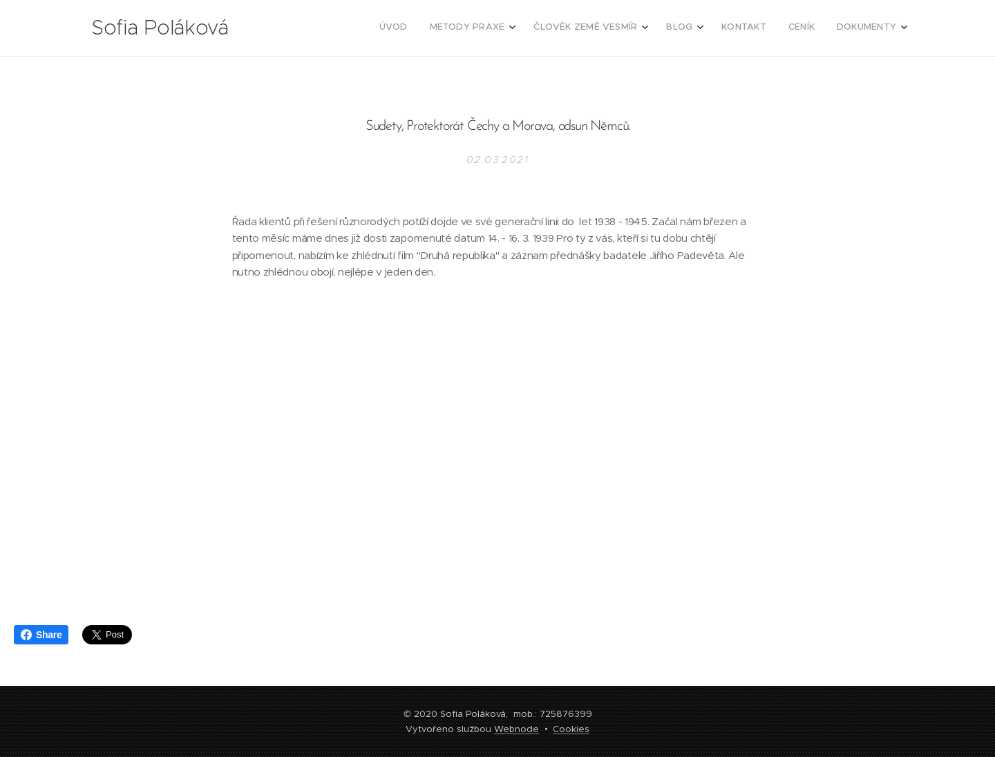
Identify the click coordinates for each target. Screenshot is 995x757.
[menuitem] (746, 28)
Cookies (571, 729)
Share (41, 634)
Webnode (516, 729)
